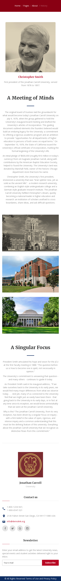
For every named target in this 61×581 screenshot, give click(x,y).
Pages (26, 5)
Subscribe (50, 562)
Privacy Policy (49, 578)
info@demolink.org (16, 521)
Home (17, 5)
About (35, 5)
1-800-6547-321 (14, 510)
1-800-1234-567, (15, 507)
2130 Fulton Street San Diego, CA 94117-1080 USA (31, 515)
